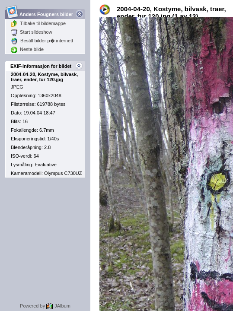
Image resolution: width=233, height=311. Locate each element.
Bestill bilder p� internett (42, 40)
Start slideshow (31, 32)
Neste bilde (27, 49)
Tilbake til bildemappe (38, 23)
